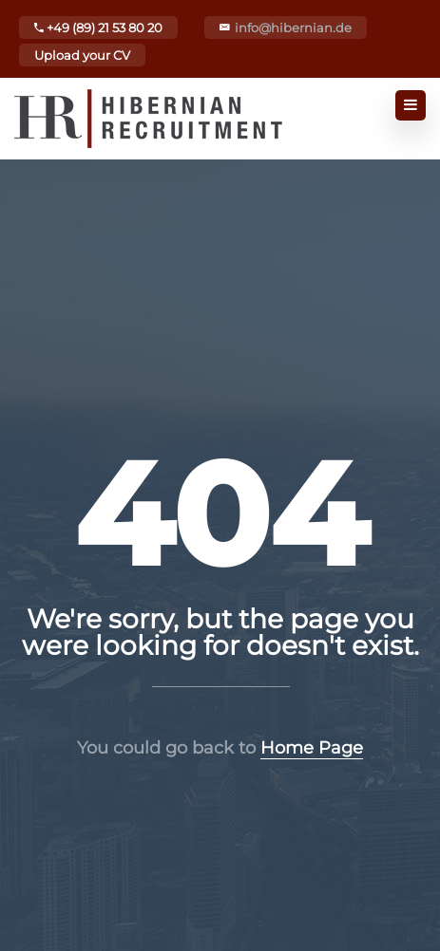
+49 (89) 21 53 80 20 (98, 27)
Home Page (311, 747)
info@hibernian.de (293, 27)
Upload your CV (82, 55)
